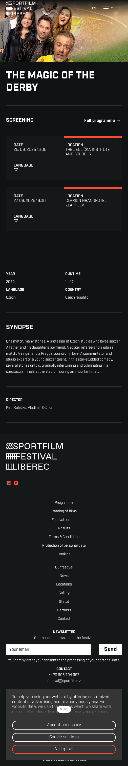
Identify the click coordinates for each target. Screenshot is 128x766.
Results (64, 528)
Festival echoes (64, 520)
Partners (64, 610)
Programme (64, 503)
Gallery (64, 593)
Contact (64, 619)
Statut (64, 602)
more (64, 709)
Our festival (64, 567)
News (64, 576)
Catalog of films (64, 511)
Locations (64, 584)
